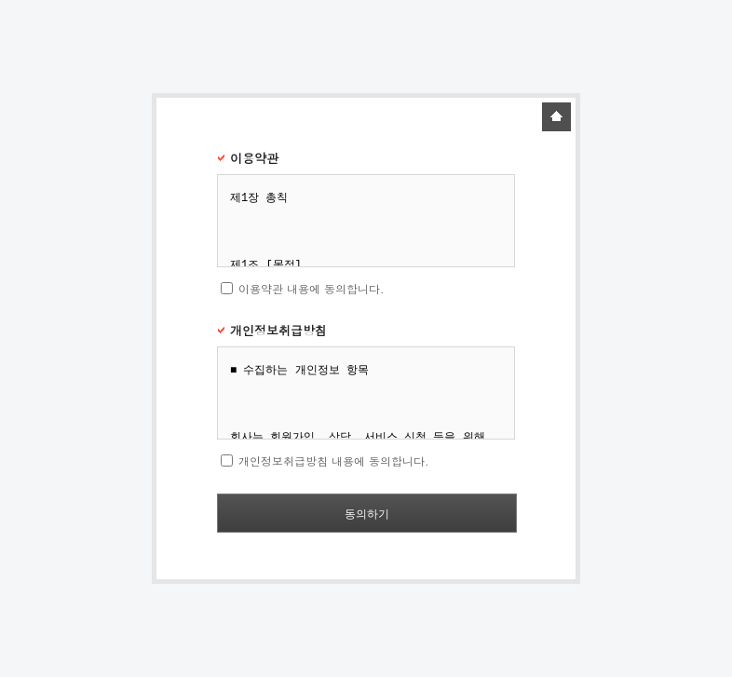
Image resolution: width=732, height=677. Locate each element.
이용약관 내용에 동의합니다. (311, 288)
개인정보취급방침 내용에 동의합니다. (333, 460)
